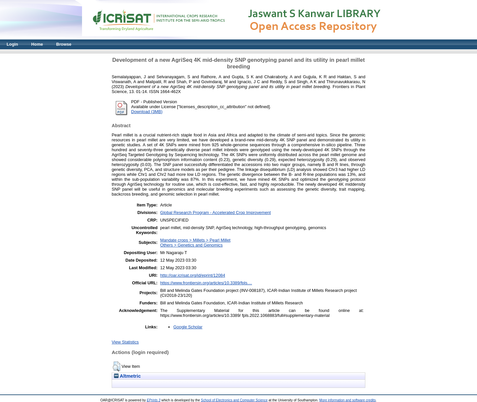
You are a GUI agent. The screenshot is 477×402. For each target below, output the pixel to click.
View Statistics (125, 342)
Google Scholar (187, 326)
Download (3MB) (146, 111)
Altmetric (127, 376)
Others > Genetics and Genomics (191, 245)
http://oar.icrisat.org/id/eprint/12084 (192, 275)
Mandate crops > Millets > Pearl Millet (195, 240)
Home (37, 44)
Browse (63, 44)
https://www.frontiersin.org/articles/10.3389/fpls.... (206, 282)
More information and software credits (347, 400)
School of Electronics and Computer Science (234, 400)
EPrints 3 (153, 400)
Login (12, 44)
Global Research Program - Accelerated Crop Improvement (215, 212)
